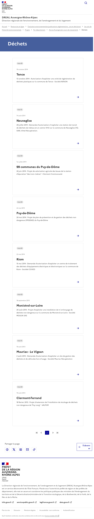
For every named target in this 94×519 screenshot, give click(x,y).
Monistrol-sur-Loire (29, 305)
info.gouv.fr (7, 502)
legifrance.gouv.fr (47, 502)
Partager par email (27, 449)
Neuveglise (24, 121)
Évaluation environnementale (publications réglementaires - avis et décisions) (54, 27)
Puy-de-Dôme (25, 213)
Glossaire (17, 510)
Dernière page (57, 433)
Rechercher (85, 2)
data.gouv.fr (65, 502)
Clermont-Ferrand (29, 398)
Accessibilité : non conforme (49, 510)
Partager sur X (14, 449)
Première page (37, 433)
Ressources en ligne (17, 27)
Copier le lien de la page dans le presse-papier (34, 449)
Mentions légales (30, 510)
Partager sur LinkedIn (20, 449)
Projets (27, 30)
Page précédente (41, 433)
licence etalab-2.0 (51, 516)
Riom (20, 259)
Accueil (4, 27)
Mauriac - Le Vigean (29, 352)
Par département (39, 30)
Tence (20, 74)
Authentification (69, 510)
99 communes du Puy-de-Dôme (38, 167)
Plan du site (6, 510)
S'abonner (84, 447)
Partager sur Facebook (7, 449)
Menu (90, 2)
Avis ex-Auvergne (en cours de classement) (63, 30)
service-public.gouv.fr (25, 502)
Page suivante (53, 433)
